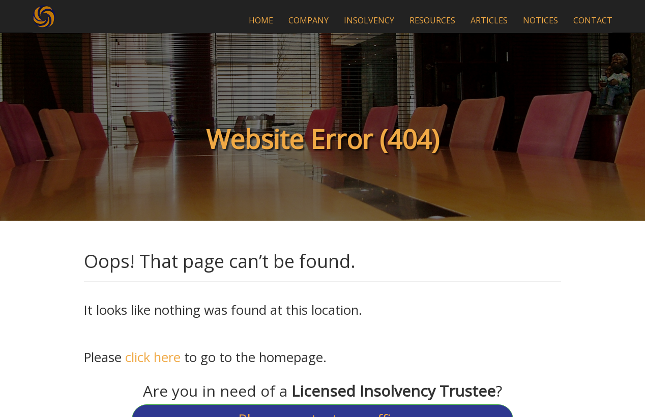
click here (153, 357)
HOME (261, 20)
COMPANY (308, 20)
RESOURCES (432, 20)
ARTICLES (489, 20)
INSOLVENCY (369, 20)
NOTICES (540, 20)
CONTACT (592, 20)
